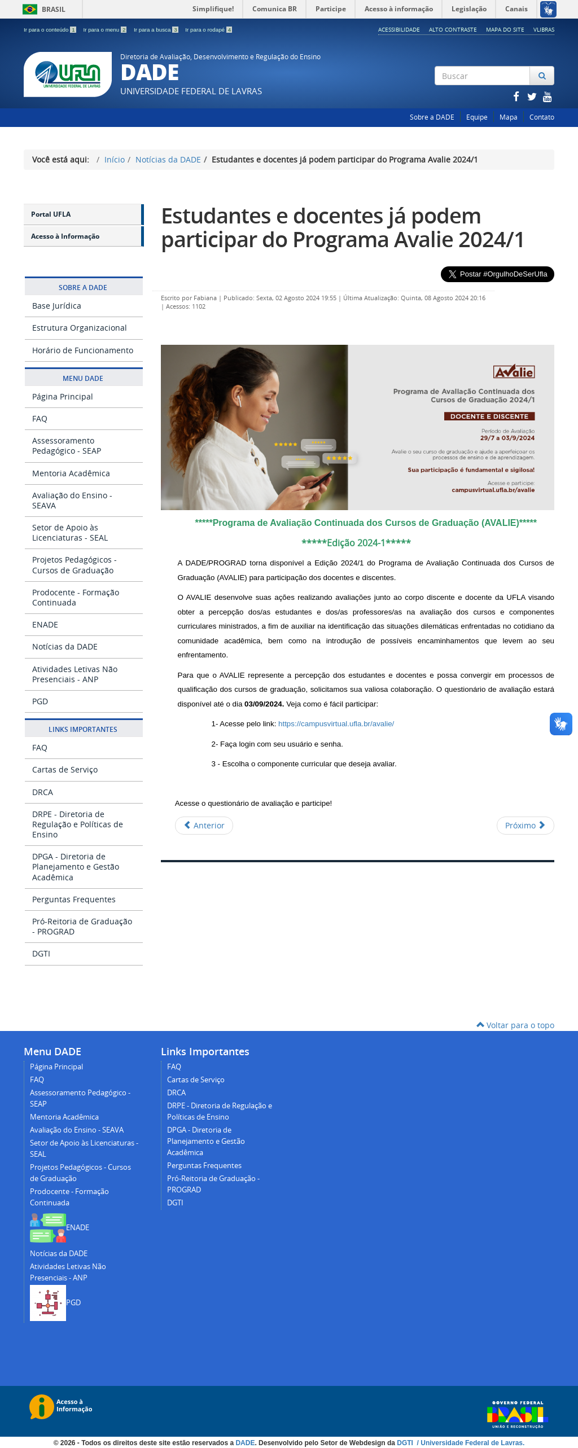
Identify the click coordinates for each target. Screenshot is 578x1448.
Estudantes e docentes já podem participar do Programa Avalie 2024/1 (343, 227)
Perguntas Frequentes (74, 899)
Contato (541, 117)
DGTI (41, 953)
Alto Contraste (453, 29)
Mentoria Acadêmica (71, 473)
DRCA (42, 792)
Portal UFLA (51, 214)
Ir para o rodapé (208, 30)
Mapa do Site (505, 29)
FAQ (39, 418)
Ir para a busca (156, 30)
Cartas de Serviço (65, 769)
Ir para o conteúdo (50, 30)
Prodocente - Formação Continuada (75, 597)
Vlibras (543, 29)
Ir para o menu (105, 30)
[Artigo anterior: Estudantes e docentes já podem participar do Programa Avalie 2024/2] (204, 826)
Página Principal (62, 396)
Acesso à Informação (65, 236)
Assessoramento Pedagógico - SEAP (66, 445)
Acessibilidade (399, 29)
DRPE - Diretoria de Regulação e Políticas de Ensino (77, 824)
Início (114, 159)
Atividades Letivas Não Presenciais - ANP (74, 674)
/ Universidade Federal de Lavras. (469, 1443)
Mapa (509, 117)
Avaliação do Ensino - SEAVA (72, 500)
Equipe (477, 117)
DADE (245, 1443)
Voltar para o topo (515, 1025)
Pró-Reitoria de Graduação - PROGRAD (82, 926)
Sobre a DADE (432, 117)
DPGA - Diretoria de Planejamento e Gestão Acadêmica (75, 866)
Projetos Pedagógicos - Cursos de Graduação (74, 564)
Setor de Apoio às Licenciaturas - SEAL (70, 532)
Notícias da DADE (168, 159)
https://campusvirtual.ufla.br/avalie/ (336, 723)
